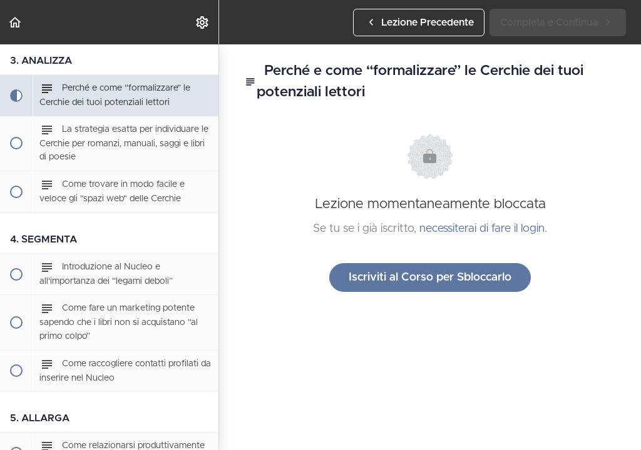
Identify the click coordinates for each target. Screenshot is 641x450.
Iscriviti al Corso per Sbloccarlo (430, 277)
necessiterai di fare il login (482, 228)
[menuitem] (202, 22)
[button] (15, 22)
